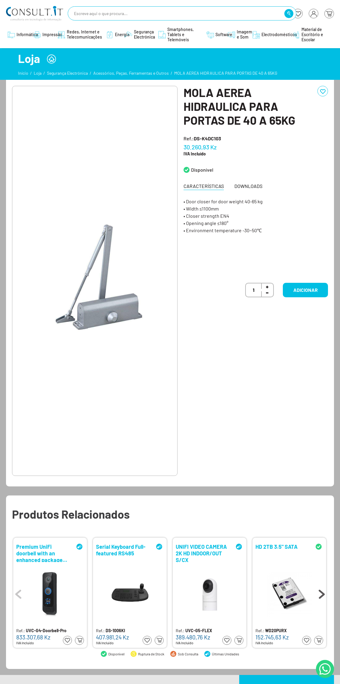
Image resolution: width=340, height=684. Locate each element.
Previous (18, 593)
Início (23, 73)
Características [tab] (204, 186)
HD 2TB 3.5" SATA (276, 547)
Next (322, 593)
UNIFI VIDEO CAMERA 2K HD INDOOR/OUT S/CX (201, 553)
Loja (38, 73)
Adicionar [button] (305, 290)
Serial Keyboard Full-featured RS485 (120, 550)
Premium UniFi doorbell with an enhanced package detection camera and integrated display (43, 553)
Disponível (202, 170)
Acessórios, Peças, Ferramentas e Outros (131, 73)
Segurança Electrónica (67, 73)
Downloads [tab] (248, 186)
